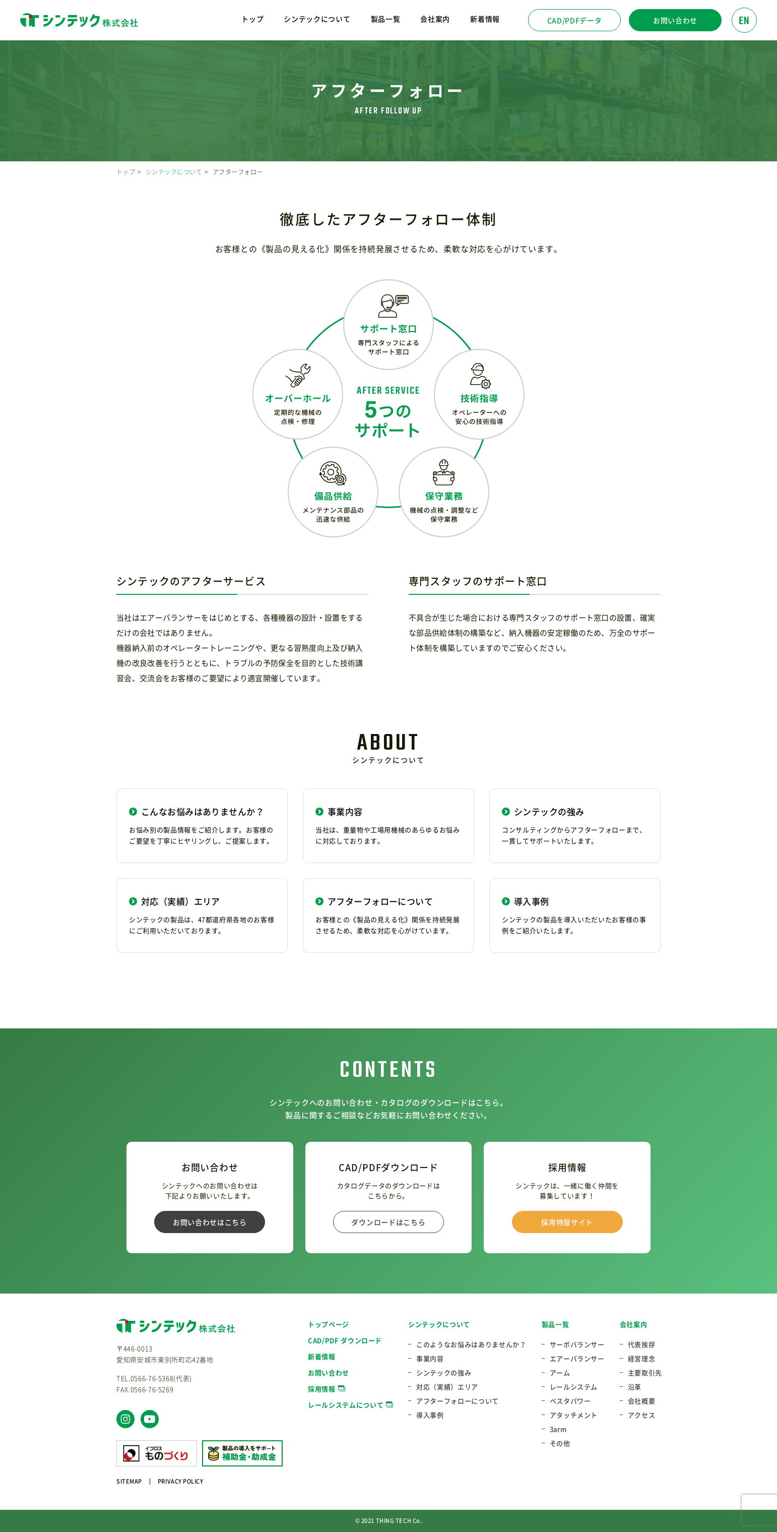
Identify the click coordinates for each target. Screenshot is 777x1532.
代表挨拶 (642, 1344)
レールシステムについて (345, 1405)
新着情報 (485, 19)
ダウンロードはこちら (388, 1222)
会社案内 (634, 1324)
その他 (560, 1443)
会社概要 (642, 1400)
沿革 (634, 1386)
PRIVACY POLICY (181, 1481)
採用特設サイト (567, 1222)
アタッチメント (574, 1415)
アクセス (642, 1415)
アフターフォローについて (457, 1400)
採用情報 (322, 1388)
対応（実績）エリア (447, 1386)
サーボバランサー (577, 1344)
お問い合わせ (675, 20)
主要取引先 (645, 1372)
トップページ (328, 1324)
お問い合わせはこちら (210, 1222)
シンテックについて (174, 171)
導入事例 (430, 1415)
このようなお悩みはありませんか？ (471, 1344)
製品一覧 (555, 1324)
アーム (560, 1372)
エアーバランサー (577, 1358)
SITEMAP (129, 1481)
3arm (558, 1429)
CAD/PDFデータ (574, 20)
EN (744, 21)
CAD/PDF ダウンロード (345, 1340)
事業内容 (430, 1358)
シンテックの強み (443, 1372)
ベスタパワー (570, 1400)
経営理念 (642, 1358)
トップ (252, 19)
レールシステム (574, 1386)
